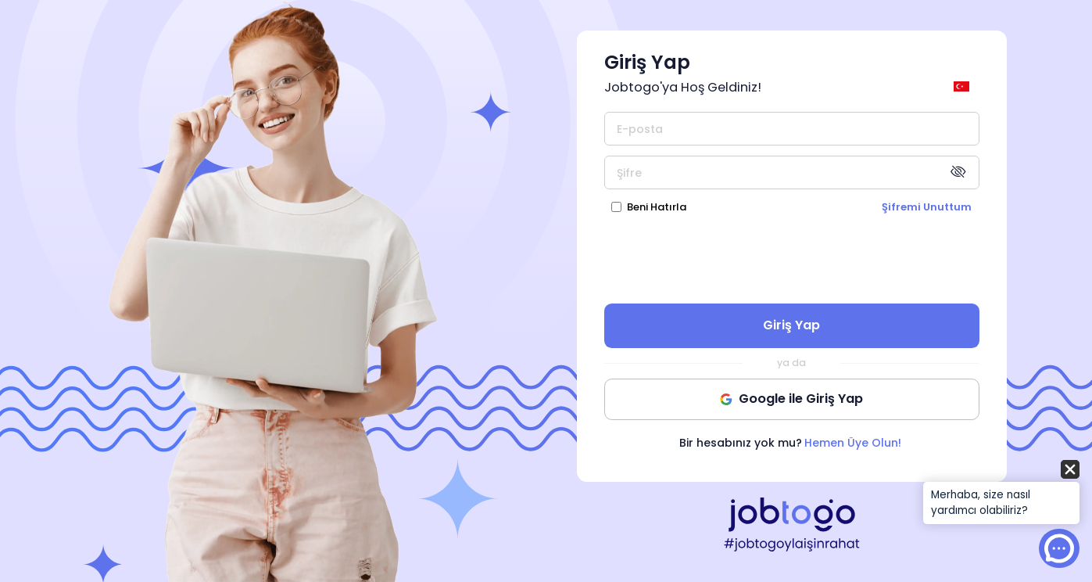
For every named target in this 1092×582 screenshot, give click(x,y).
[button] (1001, 493)
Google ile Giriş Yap (791, 399)
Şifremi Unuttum (927, 206)
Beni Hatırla (656, 206)
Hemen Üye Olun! (852, 443)
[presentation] (792, 258)
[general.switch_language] (963, 86)
